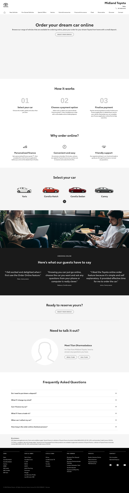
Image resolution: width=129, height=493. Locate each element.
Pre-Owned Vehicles (28, 12)
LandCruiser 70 (50, 459)
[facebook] (110, 465)
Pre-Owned (71, 453)
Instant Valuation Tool (73, 465)
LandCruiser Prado (30, 475)
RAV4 (26, 464)
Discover (111, 12)
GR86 (5, 466)
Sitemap (47, 487)
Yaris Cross (27, 457)
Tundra (48, 464)
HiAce (47, 462)
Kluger (26, 472)
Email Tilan (71, 357)
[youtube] (125, 465)
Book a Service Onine (94, 457)
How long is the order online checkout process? (62, 426)
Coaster (48, 466)
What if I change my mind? (62, 400)
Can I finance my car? (62, 406)
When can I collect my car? (62, 420)
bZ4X (26, 466)
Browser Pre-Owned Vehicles (73, 458)
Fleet (92, 12)
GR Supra (6, 468)
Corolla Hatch (7, 459)
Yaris (4, 457)
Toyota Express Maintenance (92, 462)
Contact (120, 12)
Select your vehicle (64, 34)
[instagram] (118, 465)
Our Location (113, 457)
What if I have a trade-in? (62, 413)
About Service (92, 459)
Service (52, 12)
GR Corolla (6, 470)
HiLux (47, 457)
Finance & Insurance (80, 12)
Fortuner (27, 470)
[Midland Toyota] (5, 5)
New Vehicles (14, 12)
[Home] (4, 12)
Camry (5, 464)
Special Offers (42, 12)
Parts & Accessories (64, 12)
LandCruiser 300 (29, 477)
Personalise (101, 12)
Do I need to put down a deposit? (62, 393)
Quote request (71, 467)
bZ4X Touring (28, 468)
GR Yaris (5, 472)
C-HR (26, 462)
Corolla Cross (28, 459)
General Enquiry (114, 459)
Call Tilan (84, 357)
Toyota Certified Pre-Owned (73, 470)
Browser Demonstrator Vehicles (74, 462)
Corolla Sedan (7, 462)
